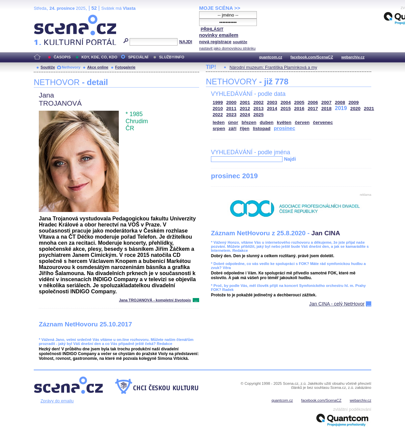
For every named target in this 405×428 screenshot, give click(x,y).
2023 (231, 114)
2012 (245, 108)
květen (284, 122)
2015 (285, 108)
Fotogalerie (125, 67)
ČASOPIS (62, 57)
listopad (261, 128)
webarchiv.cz (352, 57)
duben (267, 122)
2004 (285, 102)
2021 (369, 108)
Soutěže (47, 67)
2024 (245, 114)
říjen (244, 128)
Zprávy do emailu (57, 400)
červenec (323, 122)
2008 (340, 102)
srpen (219, 128)
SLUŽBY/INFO (171, 57)
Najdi (290, 159)
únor (233, 122)
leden (219, 122)
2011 (231, 108)
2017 (313, 108)
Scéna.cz (45, 17)
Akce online (97, 67)
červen (302, 122)
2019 (341, 108)
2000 (231, 102)
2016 (299, 108)
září (232, 128)
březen (249, 122)
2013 (258, 108)
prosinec (284, 128)
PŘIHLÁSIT (211, 29)
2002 (258, 102)
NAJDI (185, 41)
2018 (326, 108)
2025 (258, 114)
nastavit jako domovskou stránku (227, 48)
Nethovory (71, 67)
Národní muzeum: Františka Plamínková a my (273, 67)
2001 (245, 102)
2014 (272, 108)
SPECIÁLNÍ (138, 57)
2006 (313, 102)
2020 (355, 108)
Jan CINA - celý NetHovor (336, 303)
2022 (218, 114)
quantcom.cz (270, 57)
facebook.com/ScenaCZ (312, 57)
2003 (272, 102)
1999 (218, 102)
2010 (218, 108)
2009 (354, 102)
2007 (326, 102)
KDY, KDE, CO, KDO (99, 57)
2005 (299, 102)
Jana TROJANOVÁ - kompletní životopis (155, 300)
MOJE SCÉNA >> (219, 8)
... (195, 300)
